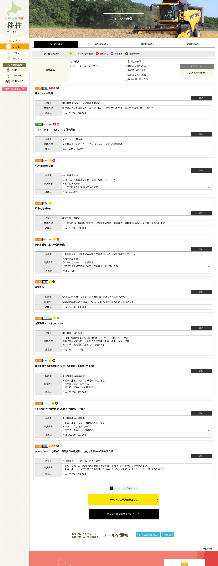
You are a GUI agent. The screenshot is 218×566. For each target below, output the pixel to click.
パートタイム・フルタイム (85, 67)
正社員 (75, 62)
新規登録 (168, 492)
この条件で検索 (197, 74)
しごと (16, 46)
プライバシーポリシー (184, 546)
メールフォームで (184, 533)
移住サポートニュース (14, 89)
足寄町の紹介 (17, 75)
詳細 (205, 94)
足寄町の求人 (147, 45)
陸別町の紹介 (17, 81)
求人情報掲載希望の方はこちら (123, 472)
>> (135, 446)
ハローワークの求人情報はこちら (123, 457)
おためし (18, 58)
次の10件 (127, 446)
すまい (16, 40)
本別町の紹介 (17, 70)
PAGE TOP (207, 507)
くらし (16, 52)
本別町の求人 (101, 45)
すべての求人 (55, 45)
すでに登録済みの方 (148, 492)
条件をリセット (197, 67)
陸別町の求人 (193, 45)
